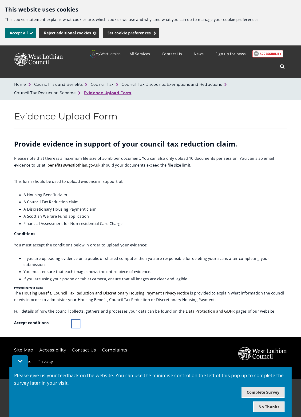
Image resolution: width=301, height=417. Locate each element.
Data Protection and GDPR (210, 311)
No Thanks (268, 406)
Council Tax (102, 84)
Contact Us (172, 54)
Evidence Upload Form (107, 93)
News (199, 54)
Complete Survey (263, 392)
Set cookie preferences (129, 33)
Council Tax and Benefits (58, 84)
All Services (140, 54)
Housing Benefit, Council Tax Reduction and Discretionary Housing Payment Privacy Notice (105, 293)
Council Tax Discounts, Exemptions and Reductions (172, 84)
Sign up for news (230, 54)
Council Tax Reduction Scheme (45, 93)
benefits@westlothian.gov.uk (74, 165)
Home (20, 84)
